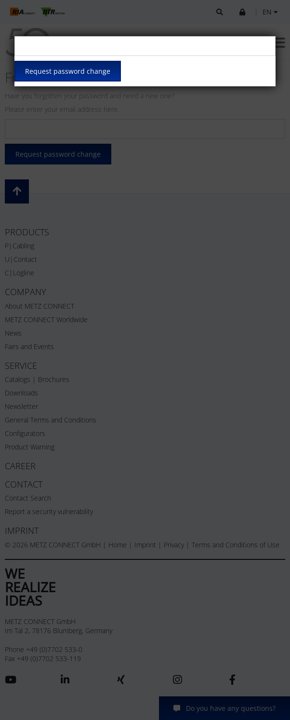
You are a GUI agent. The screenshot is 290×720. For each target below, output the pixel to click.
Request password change (67, 71)
